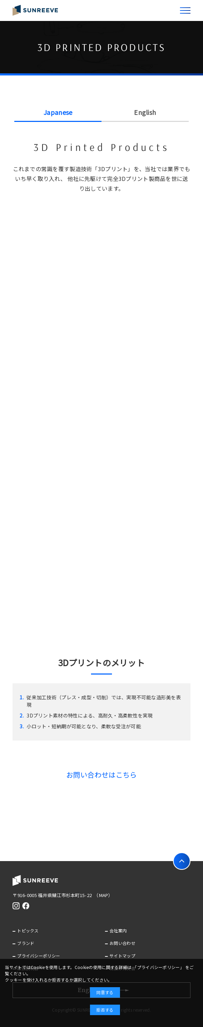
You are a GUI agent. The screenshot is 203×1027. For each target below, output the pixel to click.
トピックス (27, 930)
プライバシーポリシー (38, 956)
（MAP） (104, 895)
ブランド (25, 943)
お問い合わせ (122, 943)
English (145, 112)
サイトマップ (122, 956)
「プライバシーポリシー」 (158, 967)
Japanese (58, 112)
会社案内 (118, 930)
